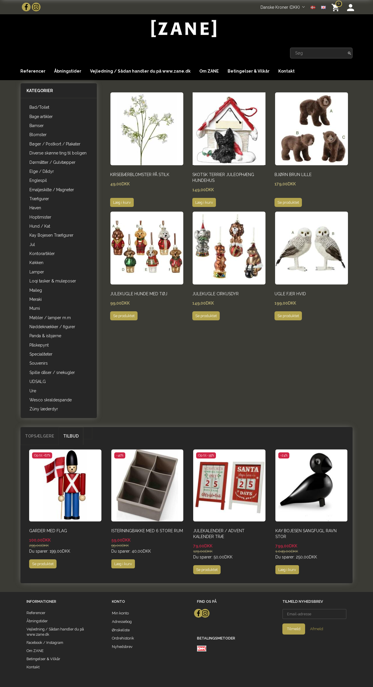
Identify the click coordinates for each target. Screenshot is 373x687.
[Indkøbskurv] (336, 7)
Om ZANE (209, 71)
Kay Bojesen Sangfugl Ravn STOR (306, 533)
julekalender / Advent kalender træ (218, 533)
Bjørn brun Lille (293, 174)
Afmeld (316, 629)
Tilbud (71, 436)
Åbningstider (67, 71)
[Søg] (349, 53)
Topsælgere (39, 436)
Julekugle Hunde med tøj (138, 293)
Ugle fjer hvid (290, 293)
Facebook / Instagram (45, 642)
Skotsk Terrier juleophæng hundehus (223, 177)
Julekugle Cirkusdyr (215, 293)
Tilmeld (293, 629)
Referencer (32, 71)
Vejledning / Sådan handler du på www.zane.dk (140, 71)
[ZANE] (183, 28)
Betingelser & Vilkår (249, 71)
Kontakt (286, 71)
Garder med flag (48, 530)
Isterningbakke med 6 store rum (147, 530)
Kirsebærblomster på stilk (139, 174)
